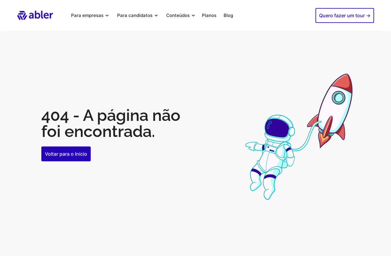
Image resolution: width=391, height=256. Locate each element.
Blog (228, 15)
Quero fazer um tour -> (344, 15)
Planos (209, 15)
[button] (89, 15)
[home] (35, 15)
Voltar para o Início (66, 154)
